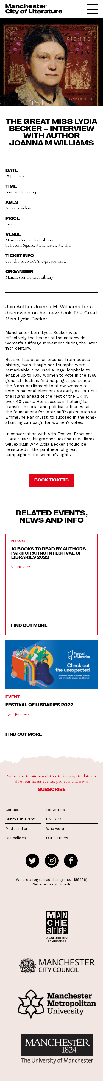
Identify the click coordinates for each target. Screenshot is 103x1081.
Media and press (19, 828)
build (67, 884)
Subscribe (51, 789)
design (53, 884)
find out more (29, 625)
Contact (12, 810)
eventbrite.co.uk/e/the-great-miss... (35, 261)
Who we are (56, 828)
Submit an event (20, 819)
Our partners (57, 838)
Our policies (15, 838)
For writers (55, 810)
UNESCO (53, 819)
